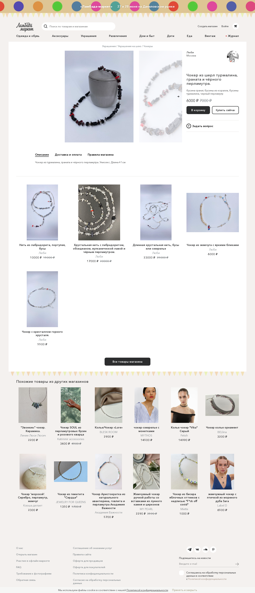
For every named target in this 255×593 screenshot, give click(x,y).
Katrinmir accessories (70, 439)
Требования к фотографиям (33, 573)
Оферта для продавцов (88, 560)
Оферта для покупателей (89, 567)
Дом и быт (147, 36)
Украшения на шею (129, 46)
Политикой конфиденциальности (207, 578)
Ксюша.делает (32, 505)
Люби (190, 52)
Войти (225, 26)
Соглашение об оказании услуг (92, 548)
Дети (170, 36)
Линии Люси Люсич (33, 435)
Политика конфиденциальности (93, 573)
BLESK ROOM (108, 432)
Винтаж (210, 36)
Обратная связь (26, 579)
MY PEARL (146, 509)
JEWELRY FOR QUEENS (71, 502)
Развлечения (118, 36)
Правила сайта (82, 554)
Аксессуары (60, 36)
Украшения (88, 36)
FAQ (18, 567)
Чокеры (148, 46)
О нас (19, 548)
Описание (42, 154)
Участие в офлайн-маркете (33, 560)
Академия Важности (108, 512)
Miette (184, 509)
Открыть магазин (26, 554)
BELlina (222, 432)
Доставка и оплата (68, 154)
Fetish (184, 435)
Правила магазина (101, 154)
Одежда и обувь (27, 36)
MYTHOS (146, 435)
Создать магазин (208, 26)
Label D (222, 505)
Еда (189, 36)
